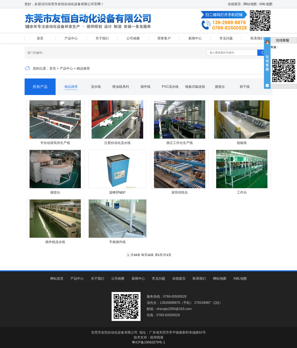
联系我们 (257, 38)
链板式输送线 (195, 86)
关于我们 (102, 38)
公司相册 (133, 38)
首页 (40, 38)
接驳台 (220, 86)
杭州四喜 (156, 337)
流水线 (96, 86)
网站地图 (250, 4)
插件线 (145, 86)
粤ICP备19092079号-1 (148, 342)
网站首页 (56, 278)
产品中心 (71, 38)
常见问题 (226, 38)
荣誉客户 (164, 38)
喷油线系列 (120, 86)
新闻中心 (195, 38)
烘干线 (245, 86)
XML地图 (266, 4)
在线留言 (234, 4)
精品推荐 (71, 86)
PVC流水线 (170, 86)
